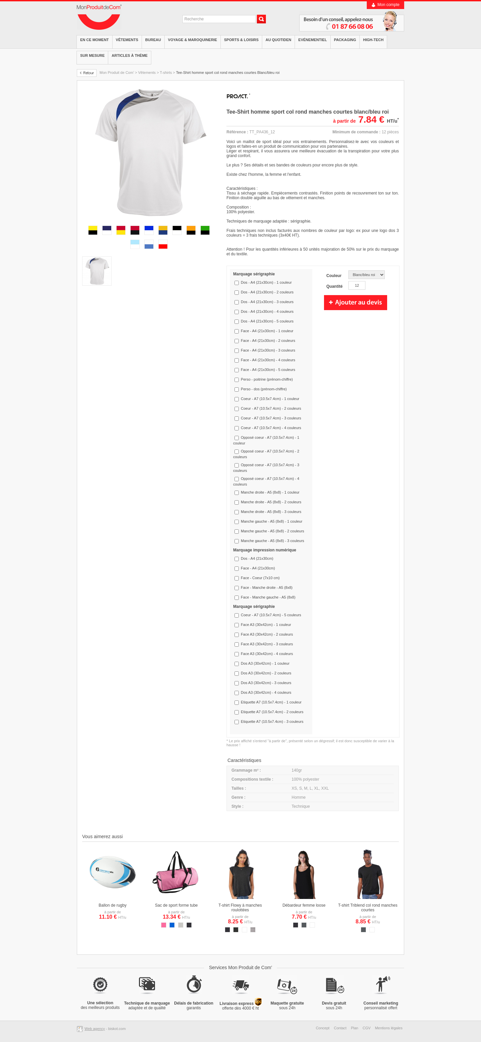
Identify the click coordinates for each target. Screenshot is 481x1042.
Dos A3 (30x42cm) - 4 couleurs (266, 692)
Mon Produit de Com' (117, 73)
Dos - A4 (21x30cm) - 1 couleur (266, 282)
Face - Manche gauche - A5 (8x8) (268, 597)
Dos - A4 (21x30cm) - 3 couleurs (267, 302)
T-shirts (166, 73)
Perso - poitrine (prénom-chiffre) (267, 379)
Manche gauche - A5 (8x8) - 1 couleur (271, 521)
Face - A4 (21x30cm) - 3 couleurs (268, 350)
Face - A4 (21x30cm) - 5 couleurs (268, 370)
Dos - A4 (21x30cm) (257, 558)
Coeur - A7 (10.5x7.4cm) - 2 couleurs (271, 408)
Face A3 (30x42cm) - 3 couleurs (267, 644)
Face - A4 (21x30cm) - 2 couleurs (268, 341)
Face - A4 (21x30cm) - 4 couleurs (268, 360)
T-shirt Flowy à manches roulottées (240, 907)
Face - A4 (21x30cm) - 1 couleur (267, 331)
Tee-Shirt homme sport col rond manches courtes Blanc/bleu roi (228, 73)
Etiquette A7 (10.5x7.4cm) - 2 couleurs (272, 712)
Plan (354, 1028)
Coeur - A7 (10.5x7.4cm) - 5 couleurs (271, 615)
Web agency (95, 1029)
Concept (322, 1028)
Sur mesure (92, 55)
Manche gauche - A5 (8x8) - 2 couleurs (272, 531)
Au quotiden (278, 40)
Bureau (153, 40)
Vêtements (127, 40)
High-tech (373, 40)
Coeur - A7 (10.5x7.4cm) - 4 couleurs (271, 428)
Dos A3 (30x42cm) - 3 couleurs (266, 683)
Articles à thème (130, 55)
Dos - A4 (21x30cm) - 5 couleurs (267, 321)
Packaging (345, 40)
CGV (367, 1028)
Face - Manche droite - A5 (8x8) (267, 587)
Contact (340, 1028)
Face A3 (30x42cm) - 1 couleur (266, 625)
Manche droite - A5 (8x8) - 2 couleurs (271, 502)
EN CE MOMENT (94, 40)
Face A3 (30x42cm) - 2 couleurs (267, 634)
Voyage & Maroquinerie (192, 40)
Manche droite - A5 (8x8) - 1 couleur (270, 492)
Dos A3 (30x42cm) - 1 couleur (265, 663)
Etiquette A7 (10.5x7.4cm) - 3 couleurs (272, 722)
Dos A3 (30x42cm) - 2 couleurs (266, 673)
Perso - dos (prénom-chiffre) (264, 389)
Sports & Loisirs (241, 40)
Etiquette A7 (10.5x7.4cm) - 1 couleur (271, 702)
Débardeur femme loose (304, 905)
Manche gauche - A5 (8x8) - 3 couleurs (272, 541)
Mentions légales (389, 1028)
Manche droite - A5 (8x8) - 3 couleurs (271, 512)
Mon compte (388, 4)
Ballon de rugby (112, 905)
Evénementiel (312, 40)
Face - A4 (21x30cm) (258, 568)
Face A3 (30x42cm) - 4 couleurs (267, 654)
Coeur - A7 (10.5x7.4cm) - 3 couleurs (271, 418)
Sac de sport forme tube (176, 905)
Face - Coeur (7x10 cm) (260, 578)
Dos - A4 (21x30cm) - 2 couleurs (267, 292)
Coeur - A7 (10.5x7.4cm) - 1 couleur (270, 399)
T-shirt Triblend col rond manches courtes (367, 907)
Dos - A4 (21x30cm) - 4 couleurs (267, 311)
